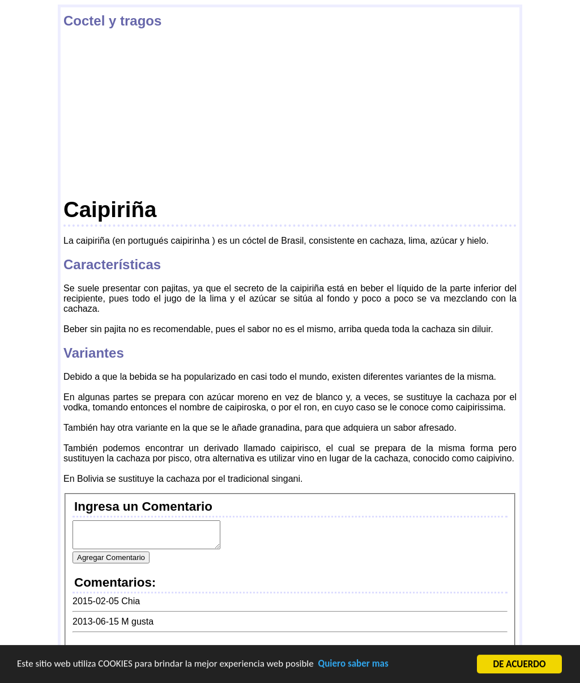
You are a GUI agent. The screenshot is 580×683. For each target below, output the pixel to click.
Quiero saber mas (353, 664)
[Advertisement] (290, 112)
